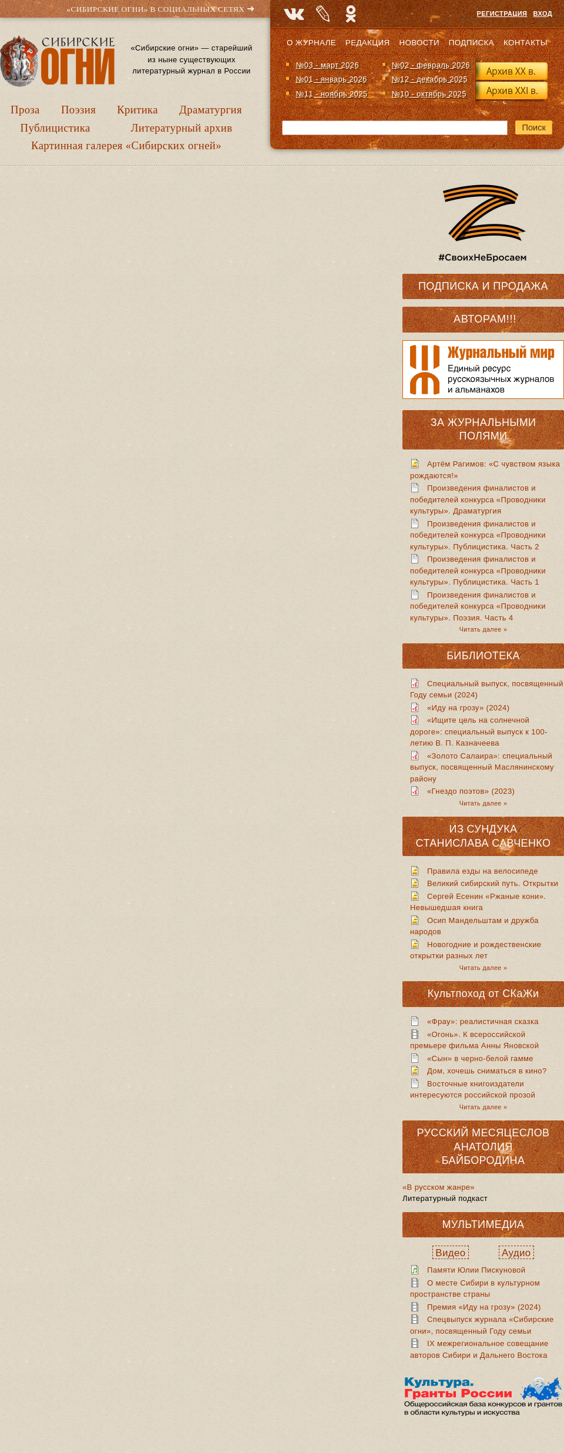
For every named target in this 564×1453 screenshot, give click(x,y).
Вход (542, 13)
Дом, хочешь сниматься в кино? (487, 1070)
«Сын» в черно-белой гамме (480, 1058)
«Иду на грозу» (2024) (468, 707)
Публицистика (55, 128)
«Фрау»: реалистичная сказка (483, 1021)
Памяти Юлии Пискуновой (476, 1270)
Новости (419, 42)
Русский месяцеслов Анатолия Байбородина (483, 1146)
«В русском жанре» (438, 1187)
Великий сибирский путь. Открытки (492, 883)
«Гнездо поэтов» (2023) (471, 791)
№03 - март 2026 (327, 65)
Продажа (520, 286)
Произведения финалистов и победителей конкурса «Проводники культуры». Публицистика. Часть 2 (478, 535)
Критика (137, 109)
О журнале (311, 42)
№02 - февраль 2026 (431, 65)
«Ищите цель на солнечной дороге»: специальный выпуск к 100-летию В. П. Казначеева (479, 731)
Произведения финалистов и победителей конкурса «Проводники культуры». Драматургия (478, 499)
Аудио (516, 1253)
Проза (25, 109)
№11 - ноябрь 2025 (331, 93)
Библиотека (483, 656)
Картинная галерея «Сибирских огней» (126, 145)
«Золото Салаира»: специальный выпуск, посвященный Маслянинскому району (482, 767)
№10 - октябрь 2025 (429, 93)
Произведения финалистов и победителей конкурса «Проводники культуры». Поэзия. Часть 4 (478, 606)
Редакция (367, 42)
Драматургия (210, 109)
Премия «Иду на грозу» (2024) (484, 1307)
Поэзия (78, 109)
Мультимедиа (483, 1224)
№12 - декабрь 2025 (430, 79)
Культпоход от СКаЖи (483, 993)
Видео (450, 1253)
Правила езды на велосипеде (482, 871)
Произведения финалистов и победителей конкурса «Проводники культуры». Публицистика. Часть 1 (478, 570)
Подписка (471, 42)
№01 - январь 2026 (331, 79)
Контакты (525, 42)
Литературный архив (182, 128)
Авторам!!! (485, 319)
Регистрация (502, 13)
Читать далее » (483, 629)
